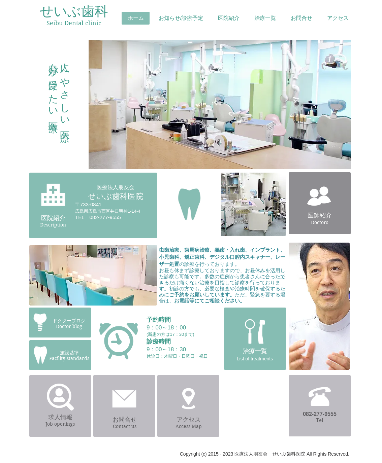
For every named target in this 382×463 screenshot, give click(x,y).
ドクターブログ (69, 320)
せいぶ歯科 (74, 11)
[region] (219, 106)
